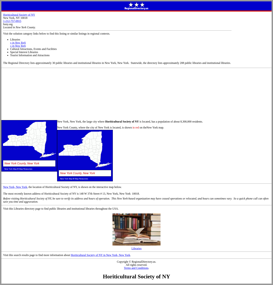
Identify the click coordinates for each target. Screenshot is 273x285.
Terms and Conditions (136, 268)
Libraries (136, 247)
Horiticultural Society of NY (19, 14)
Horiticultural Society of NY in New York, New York (100, 255)
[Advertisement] (136, 94)
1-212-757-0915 (12, 21)
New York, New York (15, 187)
